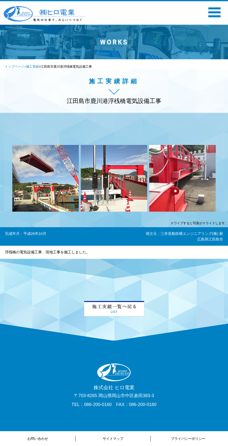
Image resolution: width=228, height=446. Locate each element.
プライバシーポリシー (188, 439)
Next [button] (166, 49)
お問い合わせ (37, 439)
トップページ (14, 66)
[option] (114, 42)
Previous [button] (61, 49)
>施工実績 (31, 66)
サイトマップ (113, 439)
